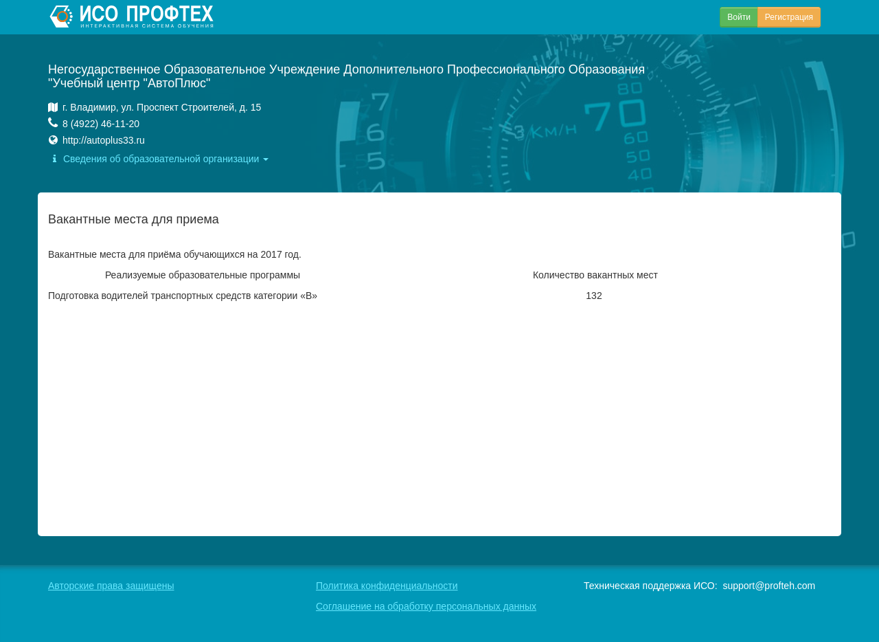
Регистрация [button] (789, 17)
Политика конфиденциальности (387, 585)
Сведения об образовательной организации (158, 158)
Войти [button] (739, 17)
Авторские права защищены (111, 585)
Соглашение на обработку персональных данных (426, 606)
